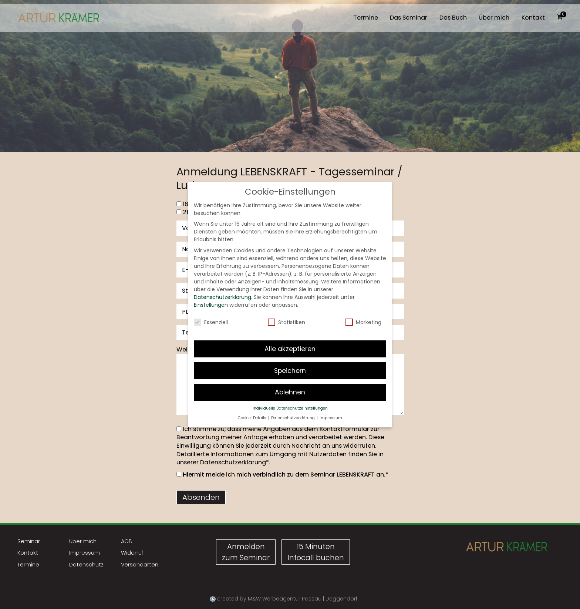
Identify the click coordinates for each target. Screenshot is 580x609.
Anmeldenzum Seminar (246, 552)
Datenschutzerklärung (233, 462)
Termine (365, 18)
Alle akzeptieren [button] (290, 340)
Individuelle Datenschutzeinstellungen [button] (290, 400)
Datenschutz (86, 564)
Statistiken (286, 313)
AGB (126, 541)
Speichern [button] (290, 362)
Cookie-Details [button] (252, 409)
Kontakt (533, 18)
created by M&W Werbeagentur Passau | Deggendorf (283, 598)
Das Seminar (408, 18)
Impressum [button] (331, 409)
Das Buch (453, 18)
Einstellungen (211, 296)
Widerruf (132, 552)
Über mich (494, 18)
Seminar (28, 541)
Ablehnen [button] (290, 384)
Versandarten (139, 564)
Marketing (363, 313)
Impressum (84, 552)
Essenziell (211, 313)
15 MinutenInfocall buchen (315, 552)
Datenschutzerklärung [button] (293, 409)
